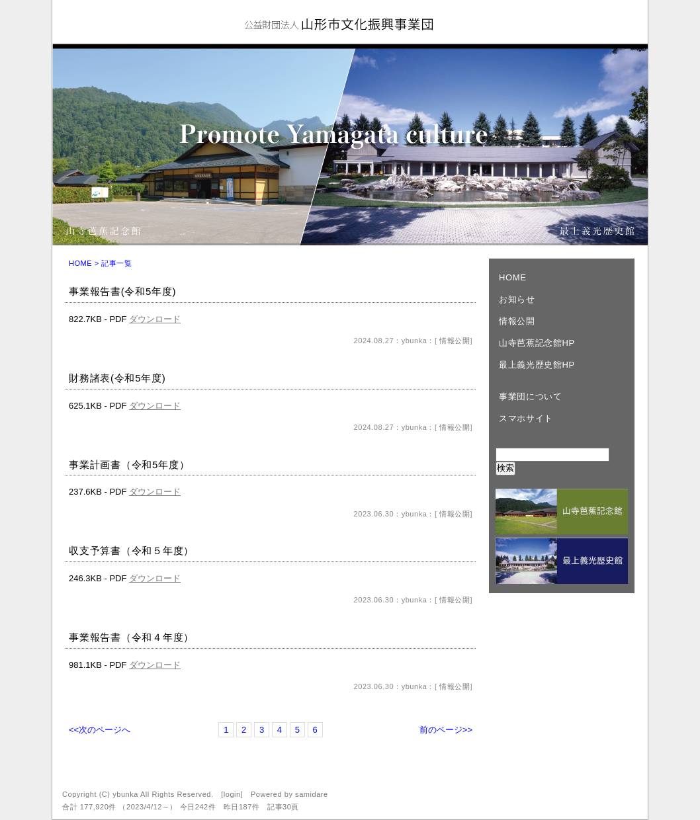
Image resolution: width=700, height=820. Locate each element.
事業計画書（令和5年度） (129, 464)
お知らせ (517, 299)
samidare (311, 794)
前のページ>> (445, 730)
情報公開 (453, 341)
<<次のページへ (99, 730)
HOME (80, 263)
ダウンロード (155, 319)
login (232, 794)
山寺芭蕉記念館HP (537, 343)
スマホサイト (526, 418)
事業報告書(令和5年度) (122, 291)
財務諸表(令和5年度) (117, 378)
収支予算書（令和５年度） (131, 550)
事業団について (530, 396)
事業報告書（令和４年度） (131, 637)
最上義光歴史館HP (537, 365)
